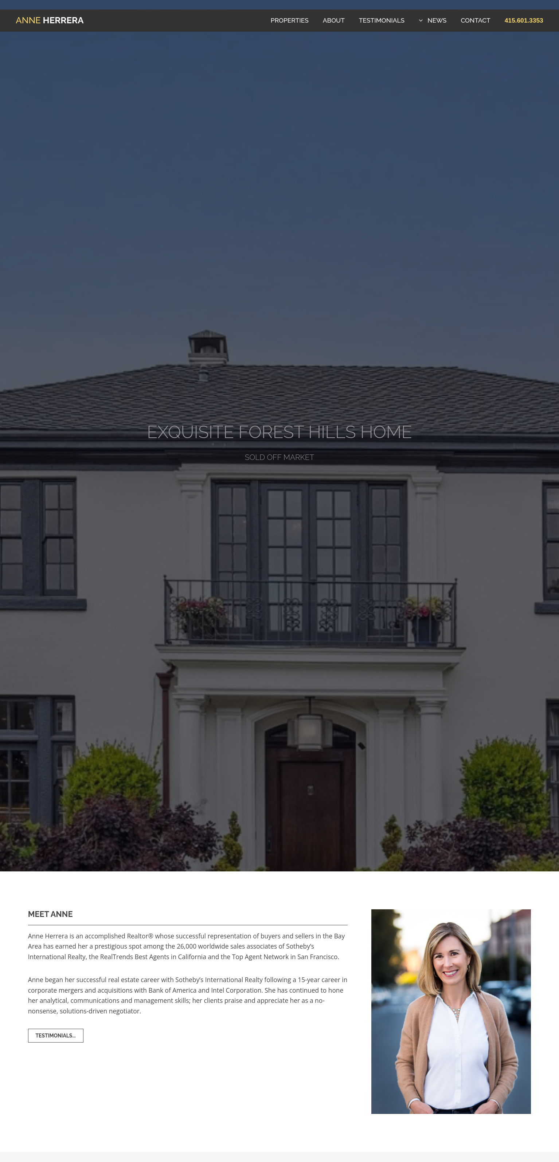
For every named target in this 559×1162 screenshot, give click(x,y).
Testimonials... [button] (56, 1036)
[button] (524, 20)
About (334, 20)
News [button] (436, 20)
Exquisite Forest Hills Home (279, 432)
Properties (290, 20)
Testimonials (381, 20)
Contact (475, 20)
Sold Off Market (279, 457)
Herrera (49, 20)
